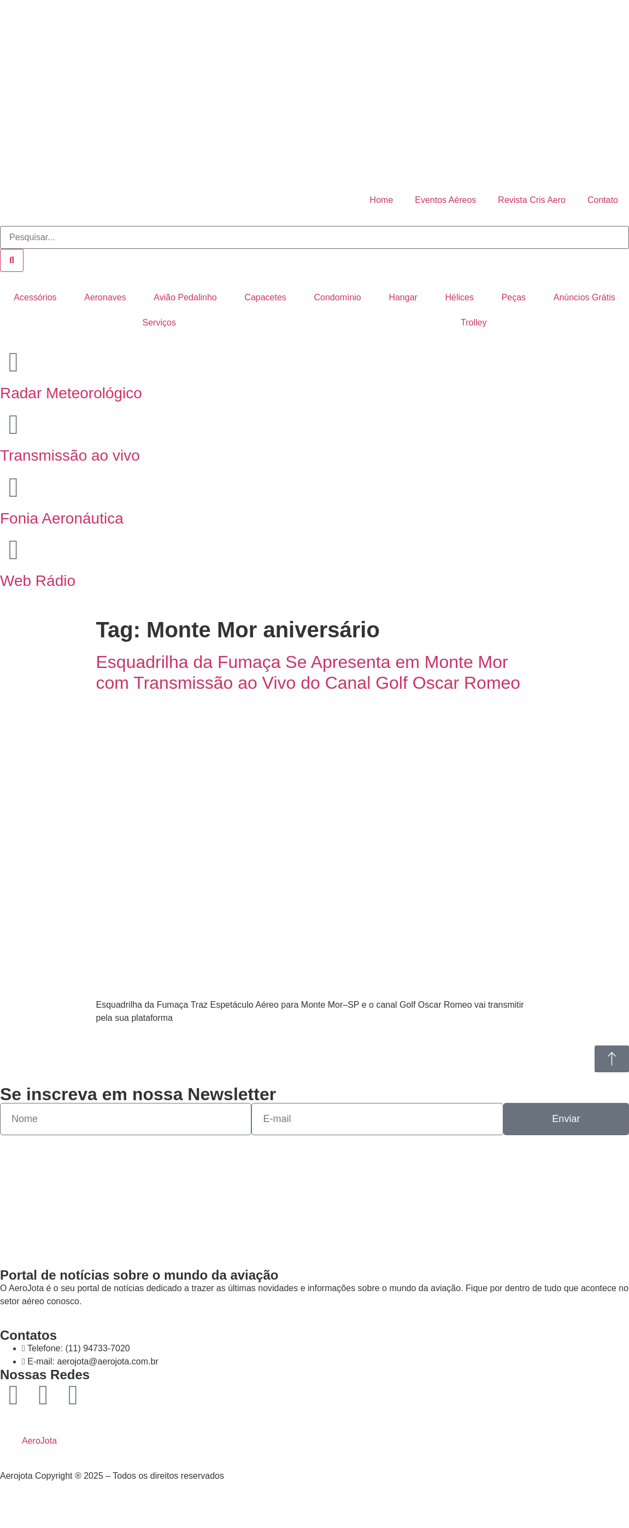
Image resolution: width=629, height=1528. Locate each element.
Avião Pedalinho (185, 297)
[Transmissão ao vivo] (13, 424)
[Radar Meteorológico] (13, 362)
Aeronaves (105, 297)
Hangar (403, 297)
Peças (514, 297)
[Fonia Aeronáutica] (13, 487)
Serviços (159, 322)
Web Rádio (37, 580)
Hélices (459, 297)
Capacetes (265, 297)
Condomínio (337, 297)
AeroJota (39, 1440)
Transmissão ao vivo (70, 455)
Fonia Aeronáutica (62, 518)
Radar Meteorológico (71, 393)
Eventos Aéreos (445, 200)
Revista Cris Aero (532, 200)
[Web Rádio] (13, 549)
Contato (602, 200)
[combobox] (314, 237)
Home (381, 200)
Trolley (473, 322)
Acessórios (35, 297)
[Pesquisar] (11, 260)
